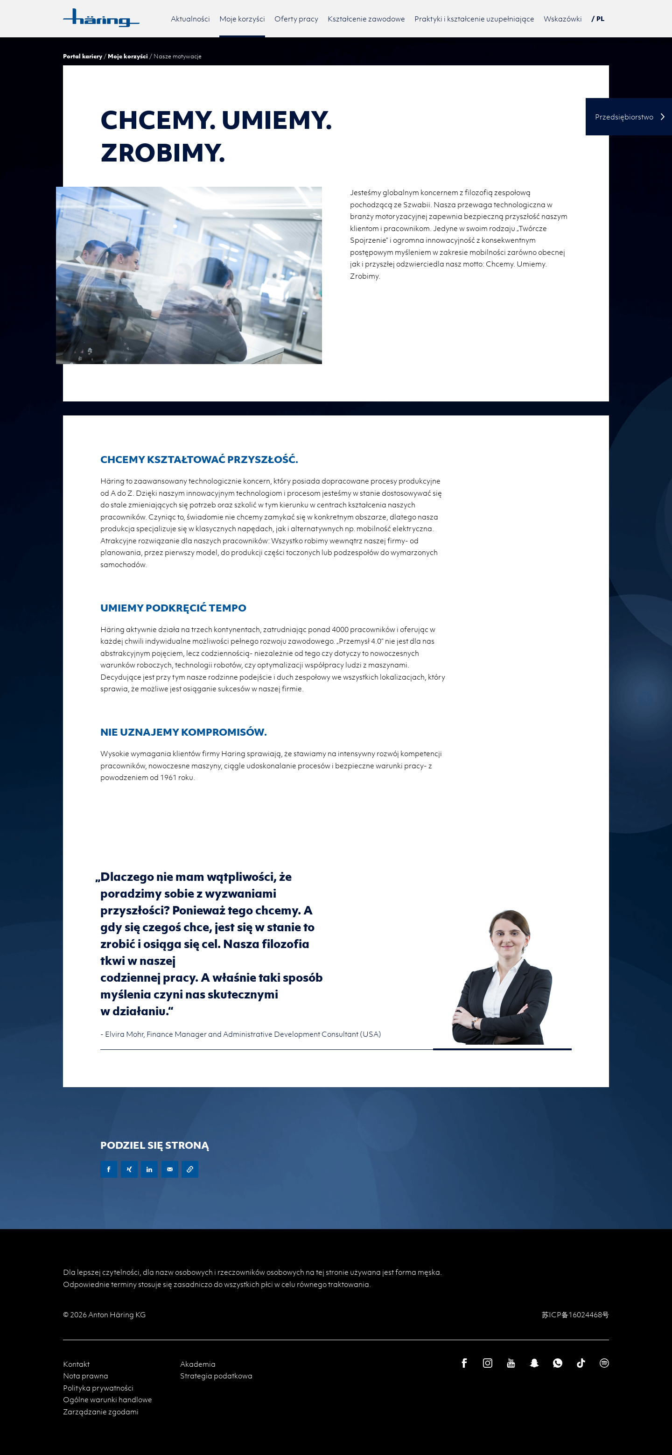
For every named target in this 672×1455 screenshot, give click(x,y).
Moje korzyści (128, 56)
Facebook (108, 1169)
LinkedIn (149, 1169)
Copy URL (190, 1169)
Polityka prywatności (98, 1388)
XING (129, 1169)
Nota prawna (85, 1376)
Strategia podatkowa (216, 1376)
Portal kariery (82, 56)
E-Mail (169, 1169)
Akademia (198, 1364)
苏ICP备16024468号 (575, 1314)
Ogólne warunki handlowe (107, 1399)
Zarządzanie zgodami (101, 1411)
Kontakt (76, 1364)
